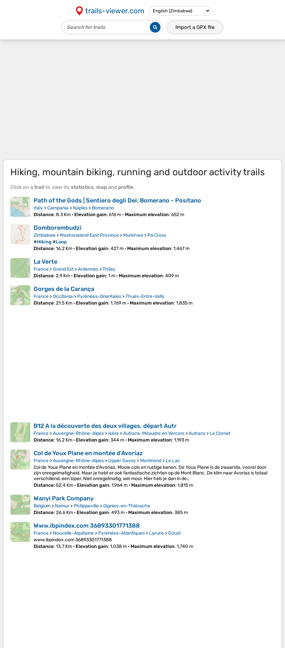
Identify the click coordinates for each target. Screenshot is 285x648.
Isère (113, 433)
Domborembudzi (58, 227)
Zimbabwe (45, 235)
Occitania (63, 296)
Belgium (42, 506)
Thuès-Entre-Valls (145, 296)
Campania (58, 208)
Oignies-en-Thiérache (126, 506)
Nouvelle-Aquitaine (73, 533)
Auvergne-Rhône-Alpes (78, 433)
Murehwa (133, 235)
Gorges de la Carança (64, 289)
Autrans (197, 433)
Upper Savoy (122, 460)
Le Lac (173, 460)
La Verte (45, 261)
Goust (174, 533)
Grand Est (63, 269)
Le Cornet (220, 433)
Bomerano (103, 208)
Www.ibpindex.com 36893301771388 (87, 525)
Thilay (109, 269)
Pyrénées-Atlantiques (121, 533)
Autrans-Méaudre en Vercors (153, 433)
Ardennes (88, 269)
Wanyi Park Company (64, 498)
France (41, 269)
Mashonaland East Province (89, 235)
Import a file (194, 27)
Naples (80, 208)
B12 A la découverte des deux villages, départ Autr (105, 426)
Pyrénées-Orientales (99, 296)
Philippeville (86, 506)
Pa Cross (156, 235)
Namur (62, 506)
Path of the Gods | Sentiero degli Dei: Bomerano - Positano (117, 200)
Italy (38, 208)
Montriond (150, 460)
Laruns (156, 533)
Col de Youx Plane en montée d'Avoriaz (88, 453)
